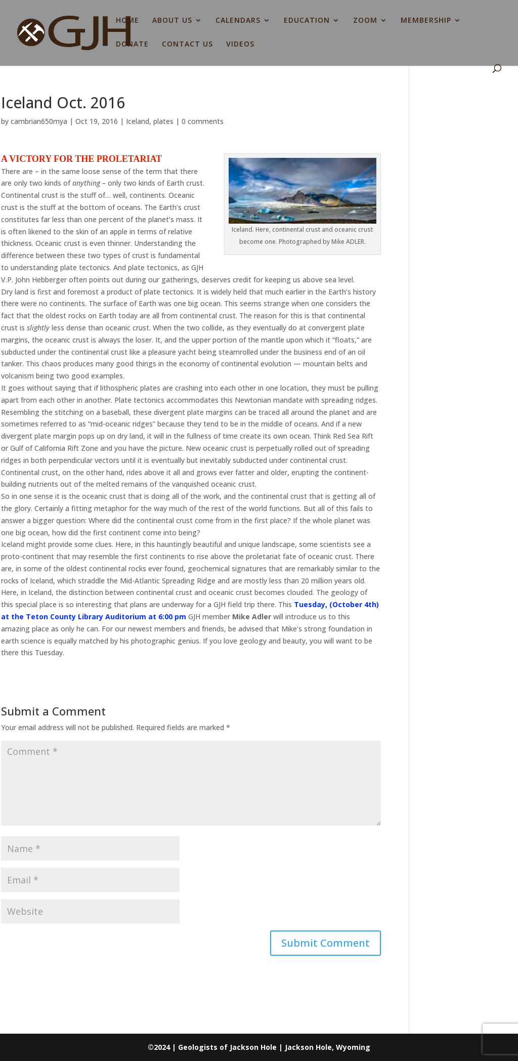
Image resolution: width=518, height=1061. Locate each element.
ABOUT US (172, 21)
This (285, 604)
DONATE (132, 44)
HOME (127, 21)
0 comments (203, 121)
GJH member (208, 616)
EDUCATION (307, 21)
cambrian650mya (39, 121)
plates (163, 121)
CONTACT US (187, 44)
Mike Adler (251, 616)
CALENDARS (238, 21)
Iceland (137, 121)
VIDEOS (240, 44)
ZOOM (365, 21)
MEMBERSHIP (426, 21)
